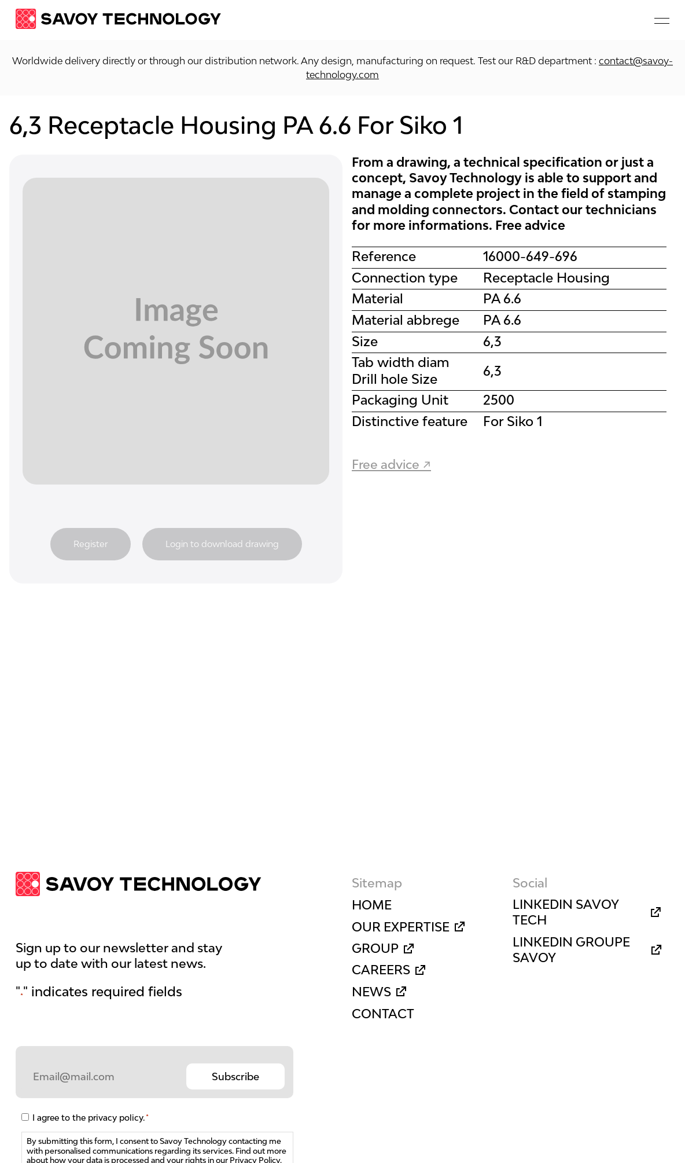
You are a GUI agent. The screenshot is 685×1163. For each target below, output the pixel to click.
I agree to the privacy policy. (90, 1117)
